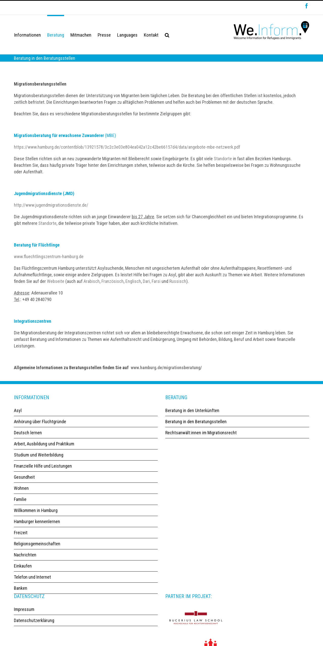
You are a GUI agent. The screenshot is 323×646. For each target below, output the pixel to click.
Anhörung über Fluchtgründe (40, 421)
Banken (20, 588)
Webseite (55, 281)
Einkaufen (23, 566)
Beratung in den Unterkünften (192, 410)
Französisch (112, 281)
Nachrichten (25, 554)
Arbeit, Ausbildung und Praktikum (44, 443)
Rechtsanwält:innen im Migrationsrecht (201, 432)
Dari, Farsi (151, 281)
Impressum (24, 609)
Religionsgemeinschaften (37, 543)
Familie (20, 499)
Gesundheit (24, 477)
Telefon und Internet (32, 577)
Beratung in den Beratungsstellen (196, 421)
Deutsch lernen (28, 432)
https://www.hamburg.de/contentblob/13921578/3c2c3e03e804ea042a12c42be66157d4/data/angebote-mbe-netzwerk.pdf (127, 147)
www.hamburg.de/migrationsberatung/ (166, 367)
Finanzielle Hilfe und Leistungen (43, 466)
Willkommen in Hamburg (36, 510)
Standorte (223, 158)
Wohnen (21, 488)
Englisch (133, 281)
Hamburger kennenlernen (37, 521)
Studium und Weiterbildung (38, 454)
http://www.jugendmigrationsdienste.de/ (51, 205)
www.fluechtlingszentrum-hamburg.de (49, 256)
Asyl (18, 410)
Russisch (177, 281)
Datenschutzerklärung (34, 620)
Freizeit (21, 532)
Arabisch (92, 281)
